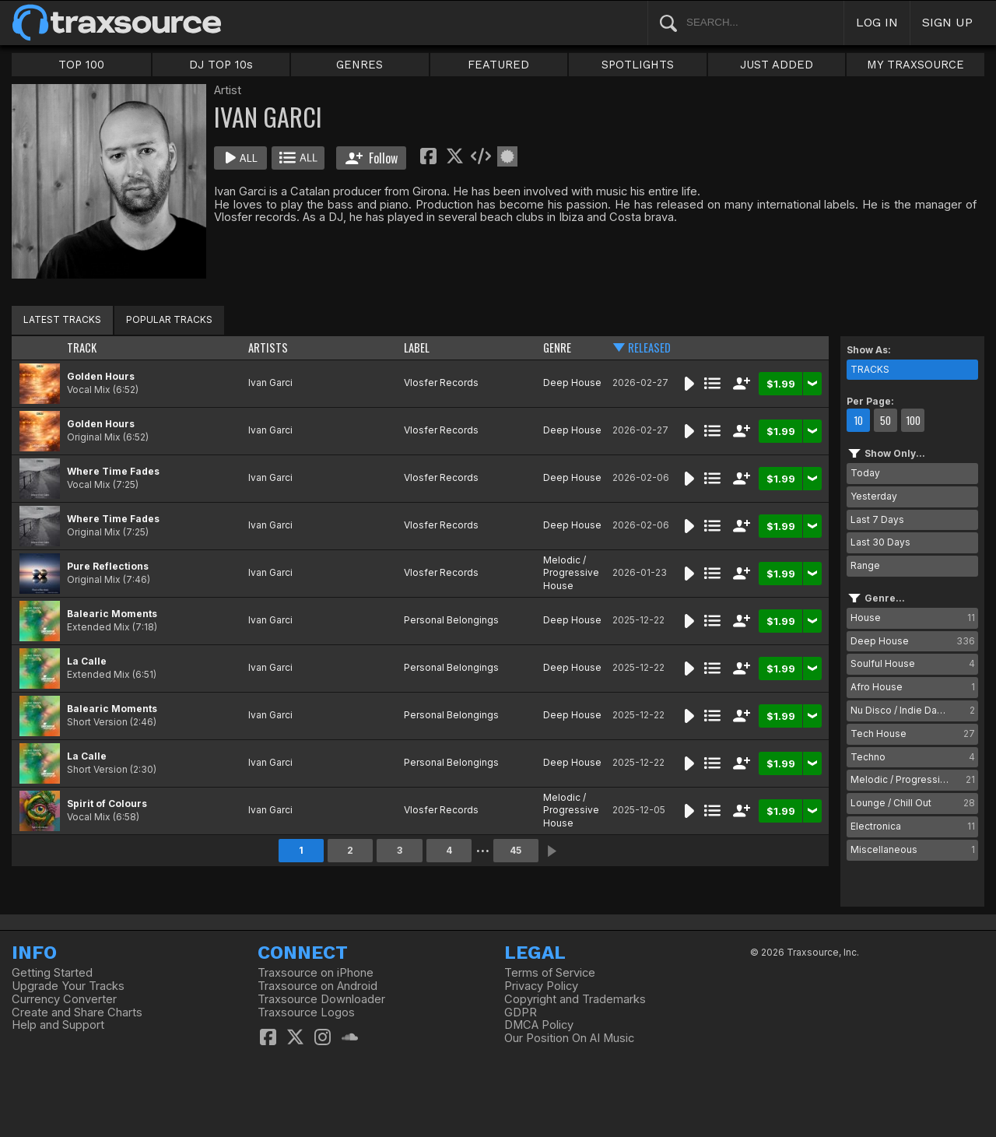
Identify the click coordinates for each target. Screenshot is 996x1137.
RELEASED (649, 347)
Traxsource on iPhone (316, 973)
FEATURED (498, 65)
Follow (371, 158)
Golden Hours (101, 376)
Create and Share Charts (77, 1012)
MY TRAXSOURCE (915, 65)
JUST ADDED (776, 65)
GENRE (557, 347)
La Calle (87, 661)
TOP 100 (81, 65)
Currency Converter (64, 999)
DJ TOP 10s (221, 65)
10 (858, 420)
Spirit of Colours (107, 803)
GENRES (359, 65)
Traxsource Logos (306, 1012)
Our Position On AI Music (569, 1038)
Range (865, 565)
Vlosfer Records (441, 382)
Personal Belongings (451, 620)
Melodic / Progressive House (571, 573)
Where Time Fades (113, 471)
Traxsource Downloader (321, 999)
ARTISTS (268, 347)
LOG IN (877, 22)
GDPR (520, 1012)
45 (515, 850)
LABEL (417, 347)
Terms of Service (549, 973)
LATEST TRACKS (62, 319)
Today (865, 473)
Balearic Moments (112, 613)
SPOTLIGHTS (637, 65)
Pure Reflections (108, 566)
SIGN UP (947, 22)
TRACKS (869, 369)
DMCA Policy (538, 1025)
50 (885, 420)
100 (913, 420)
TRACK (81, 347)
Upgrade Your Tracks (68, 986)
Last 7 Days (877, 519)
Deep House (572, 382)
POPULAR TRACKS (169, 319)
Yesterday (873, 496)
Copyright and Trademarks (575, 999)
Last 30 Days (880, 542)
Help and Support (58, 1025)
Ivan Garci (270, 382)
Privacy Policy (541, 986)
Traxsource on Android (317, 986)
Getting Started (52, 973)
